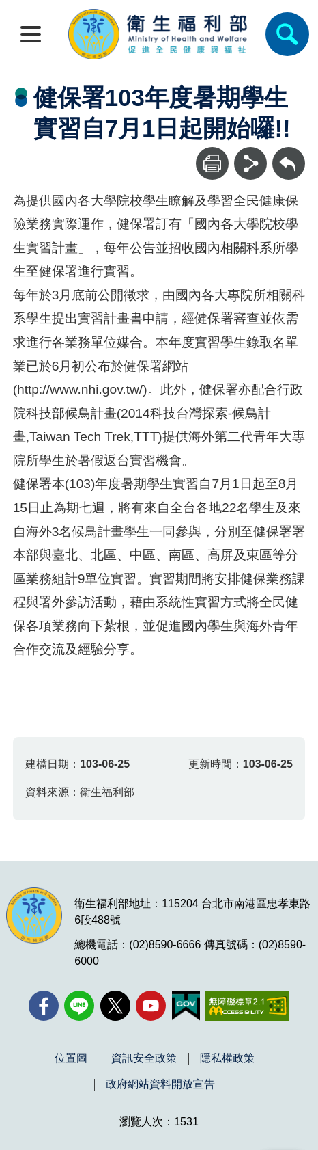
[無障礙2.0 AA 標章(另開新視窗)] (247, 1006)
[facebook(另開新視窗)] (44, 1006)
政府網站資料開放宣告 (160, 1084)
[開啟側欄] (31, 34)
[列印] (212, 163)
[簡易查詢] (287, 34)
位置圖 (71, 1058)
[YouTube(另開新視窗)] (151, 1006)
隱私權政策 (227, 1058)
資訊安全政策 (144, 1058)
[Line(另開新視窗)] (79, 1006)
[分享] (250, 163)
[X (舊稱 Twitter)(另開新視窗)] (115, 1006)
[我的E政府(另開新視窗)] (186, 1006)
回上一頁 (288, 153)
